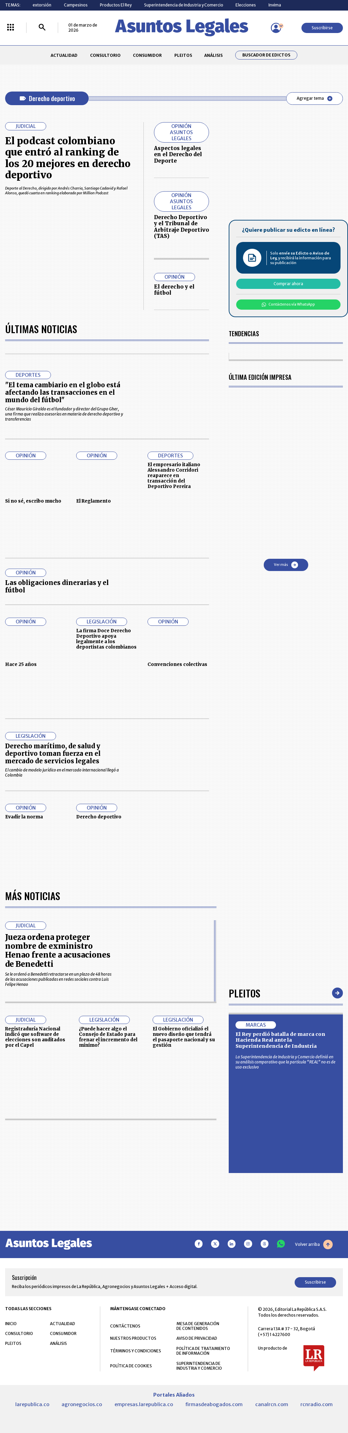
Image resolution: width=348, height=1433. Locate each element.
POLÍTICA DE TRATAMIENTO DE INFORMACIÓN (203, 1351)
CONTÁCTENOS (125, 1326)
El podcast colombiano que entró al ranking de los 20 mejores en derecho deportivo (67, 158)
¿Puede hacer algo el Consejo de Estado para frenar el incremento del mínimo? (108, 1037)
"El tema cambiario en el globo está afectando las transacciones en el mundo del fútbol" (62, 392)
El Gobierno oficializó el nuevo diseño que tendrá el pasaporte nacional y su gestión (184, 1037)
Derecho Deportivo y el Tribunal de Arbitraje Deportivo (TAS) (181, 226)
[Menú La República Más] (10, 27)
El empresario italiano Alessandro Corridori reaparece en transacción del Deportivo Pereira (173, 475)
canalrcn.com (271, 1404)
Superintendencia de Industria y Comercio (183, 4)
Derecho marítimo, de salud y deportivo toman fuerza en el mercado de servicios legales (53, 753)
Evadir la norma (24, 817)
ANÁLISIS (213, 55)
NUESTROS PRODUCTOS (133, 1338)
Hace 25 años (21, 664)
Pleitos (244, 993)
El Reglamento (93, 501)
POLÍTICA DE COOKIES (131, 1365)
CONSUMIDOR (147, 55)
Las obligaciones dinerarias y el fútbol (57, 586)
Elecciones (246, 4)
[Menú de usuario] (276, 28)
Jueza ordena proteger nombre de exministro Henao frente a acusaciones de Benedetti (57, 950)
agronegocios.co (82, 1404)
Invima (274, 4)
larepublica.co (32, 1404)
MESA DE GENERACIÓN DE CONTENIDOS (197, 1326)
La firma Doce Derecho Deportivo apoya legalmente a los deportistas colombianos (106, 639)
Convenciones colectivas (177, 664)
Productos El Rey (116, 4)
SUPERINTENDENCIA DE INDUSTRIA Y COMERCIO (199, 1366)
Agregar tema (314, 98)
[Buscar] (42, 27)
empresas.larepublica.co (144, 1404)
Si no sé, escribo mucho (33, 501)
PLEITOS (183, 55)
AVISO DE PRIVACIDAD (196, 1338)
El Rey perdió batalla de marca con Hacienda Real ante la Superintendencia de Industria (280, 1040)
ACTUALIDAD (64, 55)
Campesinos (76, 4)
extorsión (42, 4)
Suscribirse (322, 27)
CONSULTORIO (105, 55)
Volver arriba (314, 1244)
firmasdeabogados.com (214, 1404)
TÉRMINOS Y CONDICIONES (135, 1350)
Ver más (286, 564)
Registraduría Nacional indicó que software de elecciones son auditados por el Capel (35, 1037)
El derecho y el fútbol (174, 289)
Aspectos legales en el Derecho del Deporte (178, 154)
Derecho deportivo (98, 817)
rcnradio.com (316, 1404)
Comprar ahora (288, 283)
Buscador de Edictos (266, 55)
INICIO (11, 1323)
